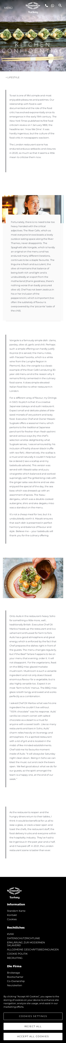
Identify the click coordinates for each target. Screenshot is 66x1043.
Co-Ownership (16, 981)
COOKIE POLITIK (17, 953)
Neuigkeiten (14, 985)
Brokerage (13, 972)
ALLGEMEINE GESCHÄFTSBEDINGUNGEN (33, 949)
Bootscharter (15, 976)
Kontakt (12, 915)
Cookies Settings (33, 1016)
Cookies (12, 919)
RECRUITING (15, 958)
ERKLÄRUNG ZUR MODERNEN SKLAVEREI (26, 944)
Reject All (33, 1026)
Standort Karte (16, 910)
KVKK (10, 934)
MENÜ (8, 7)
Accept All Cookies (33, 1036)
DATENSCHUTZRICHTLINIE (23, 938)
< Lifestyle (13, 77)
